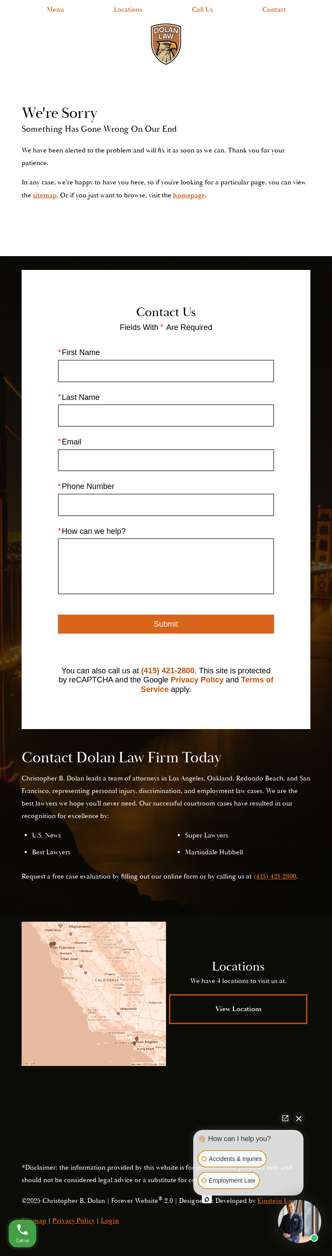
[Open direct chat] (285, 1118)
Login (110, 1220)
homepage (189, 195)
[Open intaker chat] (207, 1199)
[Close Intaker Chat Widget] (299, 1118)
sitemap (45, 195)
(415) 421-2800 (168, 670)
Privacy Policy (197, 680)
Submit (166, 623)
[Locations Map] (94, 994)
